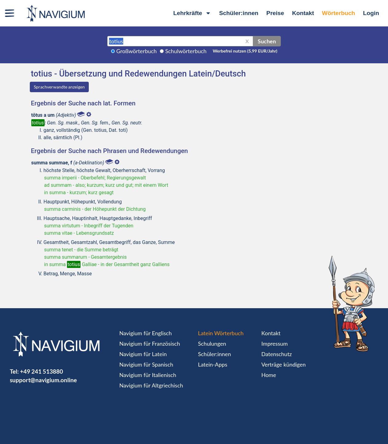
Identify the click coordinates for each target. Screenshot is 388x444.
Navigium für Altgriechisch (151, 385)
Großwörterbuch (136, 51)
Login (371, 13)
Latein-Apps (212, 364)
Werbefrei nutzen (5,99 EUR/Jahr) (245, 50)
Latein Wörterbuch (221, 333)
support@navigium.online (43, 379)
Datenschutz (276, 354)
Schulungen (212, 343)
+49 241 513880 (41, 371)
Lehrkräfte (192, 13)
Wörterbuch (338, 13)
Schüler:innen (238, 13)
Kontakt (303, 13)
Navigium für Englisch (145, 333)
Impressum (274, 343)
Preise (275, 13)
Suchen (267, 41)
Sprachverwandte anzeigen (59, 86)
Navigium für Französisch (149, 343)
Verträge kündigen (283, 364)
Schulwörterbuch (186, 51)
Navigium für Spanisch (146, 364)
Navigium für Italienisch (147, 374)
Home (268, 374)
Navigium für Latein (143, 354)
